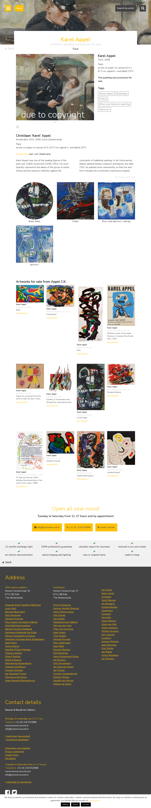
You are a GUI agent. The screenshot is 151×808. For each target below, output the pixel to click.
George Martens (61, 657)
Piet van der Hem (62, 633)
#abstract (104, 110)
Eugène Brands (109, 614)
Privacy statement (14, 759)
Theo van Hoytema (63, 636)
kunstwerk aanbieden (17, 747)
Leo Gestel (59, 626)
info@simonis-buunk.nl (17, 736)
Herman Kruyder (62, 647)
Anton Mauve (12, 653)
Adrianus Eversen (14, 626)
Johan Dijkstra (109, 628)
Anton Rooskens (110, 662)
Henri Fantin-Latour (63, 619)
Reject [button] (75, 804)
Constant (106, 621)
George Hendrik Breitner (66, 616)
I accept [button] (86, 804)
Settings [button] (65, 804)
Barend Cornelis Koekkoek (18, 636)
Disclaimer (10, 766)
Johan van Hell (109, 631)
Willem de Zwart (62, 691)
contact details (106, 528)
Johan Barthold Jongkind (17, 633)
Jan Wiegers (108, 666)
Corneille (106, 625)
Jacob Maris (11, 650)
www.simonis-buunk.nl (17, 733)
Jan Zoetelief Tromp (15, 681)
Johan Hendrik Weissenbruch (20, 688)
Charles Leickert (13, 660)
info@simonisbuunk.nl (47, 528)
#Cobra (103, 99)
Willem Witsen (61, 684)
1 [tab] (55, 123)
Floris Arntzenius (62, 612)
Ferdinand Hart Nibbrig (65, 629)
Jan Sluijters (59, 667)
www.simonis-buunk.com (18, 778)
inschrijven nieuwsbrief (17, 743)
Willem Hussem (110, 638)
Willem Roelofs (13, 667)
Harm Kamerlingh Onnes (66, 664)
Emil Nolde (107, 656)
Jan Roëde (107, 659)
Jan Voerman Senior (63, 674)
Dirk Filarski (59, 622)
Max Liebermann (61, 650)
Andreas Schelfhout (15, 674)
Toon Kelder (59, 643)
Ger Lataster (108, 642)
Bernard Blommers (15, 619)
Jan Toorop (59, 677)
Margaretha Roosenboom (18, 671)
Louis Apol (10, 616)
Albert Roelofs (13, 664)
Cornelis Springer (14, 677)
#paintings (121, 94)
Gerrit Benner (109, 607)
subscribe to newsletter (18, 789)
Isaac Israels (59, 640)
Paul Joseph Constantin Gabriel (21, 629)
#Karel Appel (106, 94)
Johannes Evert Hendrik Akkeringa (23, 612)
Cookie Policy (12, 762)
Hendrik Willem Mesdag (18, 657)
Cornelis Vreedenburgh (65, 681)
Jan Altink (107, 597)
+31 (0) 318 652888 (79, 528)
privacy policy (94, 800)
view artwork (22, 314)
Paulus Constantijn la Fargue (20, 643)
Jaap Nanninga (109, 652)
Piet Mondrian (60, 660)
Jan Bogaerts (108, 611)
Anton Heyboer (110, 635)
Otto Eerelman (13, 622)
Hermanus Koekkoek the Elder (21, 640)
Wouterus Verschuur (16, 684)
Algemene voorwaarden (17, 755)
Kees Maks (58, 653)
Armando (106, 604)
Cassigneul (107, 618)
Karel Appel (108, 601)
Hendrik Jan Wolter (63, 688)
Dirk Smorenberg (62, 671)
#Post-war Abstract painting (114, 105)
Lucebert (106, 645)
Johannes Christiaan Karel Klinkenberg (25, 647)
